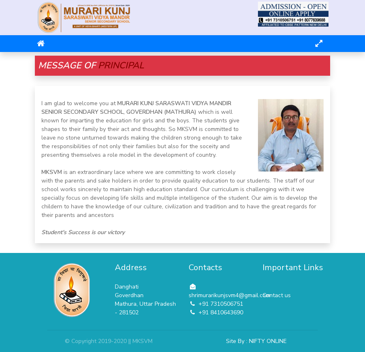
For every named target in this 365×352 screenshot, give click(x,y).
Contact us (276, 295)
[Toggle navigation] (318, 44)
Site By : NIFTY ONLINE (256, 341)
